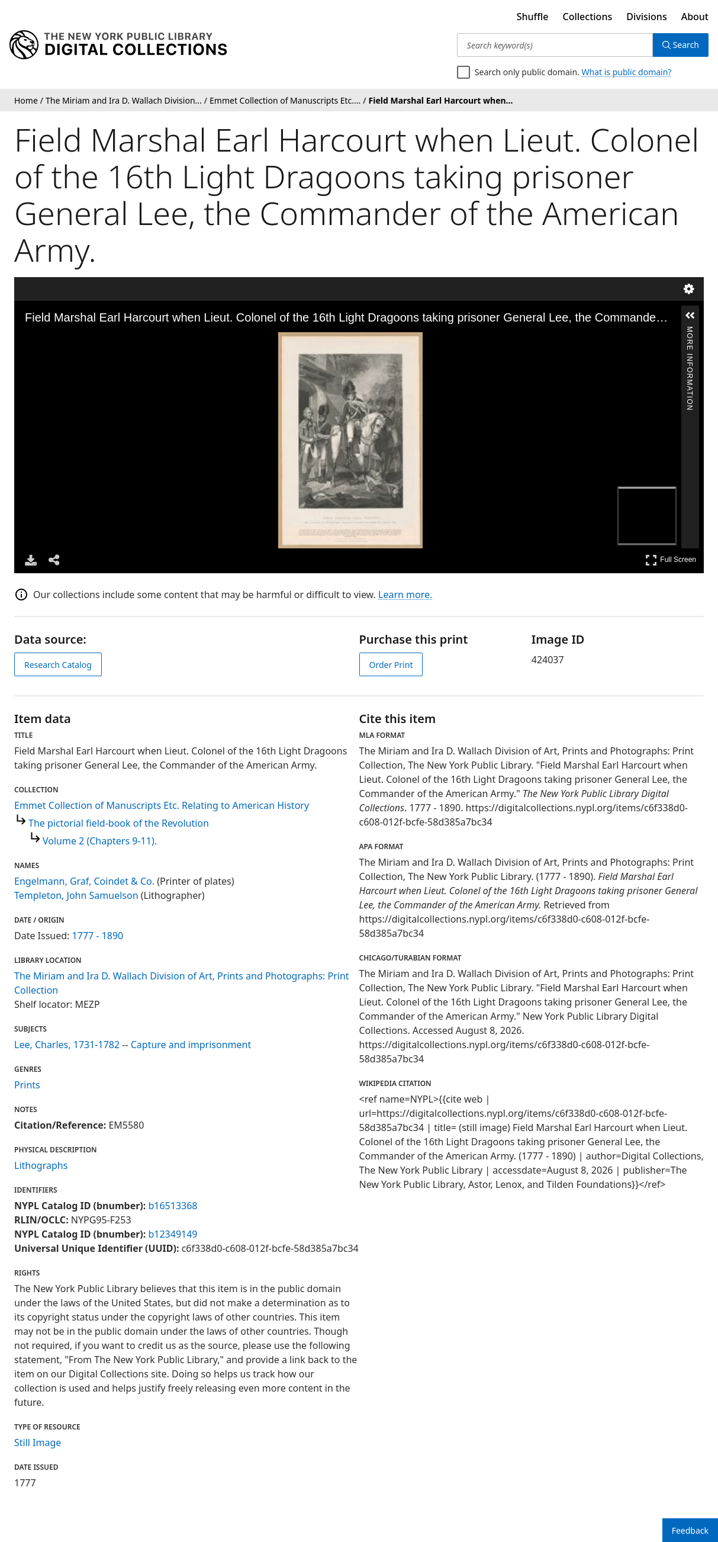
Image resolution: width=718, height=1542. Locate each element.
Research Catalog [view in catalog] (58, 664)
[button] (690, 316)
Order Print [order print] (391, 664)
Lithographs (40, 1165)
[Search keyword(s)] (555, 45)
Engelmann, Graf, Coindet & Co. (84, 881)
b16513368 (172, 1205)
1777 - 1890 (98, 935)
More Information (689, 331)
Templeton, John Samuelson (76, 895)
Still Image (37, 1442)
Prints (27, 1084)
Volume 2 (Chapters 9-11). (100, 840)
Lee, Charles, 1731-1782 (67, 1044)
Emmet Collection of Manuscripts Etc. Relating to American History (161, 805)
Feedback (690, 1530)
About (695, 16)
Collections (588, 16)
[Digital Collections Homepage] (118, 45)
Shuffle (533, 16)
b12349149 (172, 1234)
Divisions (646, 16)
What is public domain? (626, 72)
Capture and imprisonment (191, 1044)
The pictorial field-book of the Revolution (118, 823)
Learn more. (405, 594)
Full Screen (670, 560)
